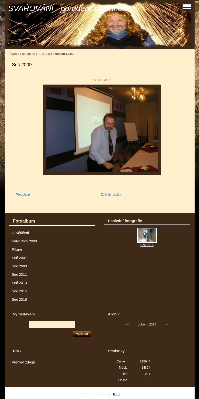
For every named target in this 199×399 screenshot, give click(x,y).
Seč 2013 (19, 283)
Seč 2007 (19, 258)
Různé (17, 249)
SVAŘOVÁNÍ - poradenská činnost (68, 8)
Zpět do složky (111, 194)
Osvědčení (20, 233)
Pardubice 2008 (24, 241)
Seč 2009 (45, 54)
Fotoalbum (27, 54)
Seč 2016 (19, 299)
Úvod (13, 54)
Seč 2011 (19, 274)
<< (127, 324)
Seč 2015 (19, 291)
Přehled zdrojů (23, 362)
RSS (116, 394)
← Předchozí (21, 194)
